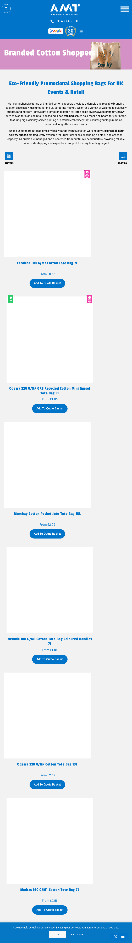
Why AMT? (40, 870)
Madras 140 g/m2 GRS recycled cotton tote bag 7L (98, 738)
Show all (66, 801)
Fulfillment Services (40, 862)
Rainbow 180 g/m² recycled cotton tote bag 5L (34, 638)
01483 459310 (68, 21)
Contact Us (40, 866)
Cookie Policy (91, 892)
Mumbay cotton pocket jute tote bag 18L (34, 339)
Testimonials (91, 866)
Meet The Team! (40, 874)
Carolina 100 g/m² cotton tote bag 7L (34, 239)
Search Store (6, 8)
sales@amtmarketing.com (75, 850)
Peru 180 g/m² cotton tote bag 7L (97, 536)
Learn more (76, 934)
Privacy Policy (40, 884)
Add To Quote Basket (34, 257)
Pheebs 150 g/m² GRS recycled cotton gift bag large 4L (34, 738)
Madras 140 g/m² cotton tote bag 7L (97, 436)
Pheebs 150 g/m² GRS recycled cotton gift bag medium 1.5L (97, 638)
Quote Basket (81, 31)
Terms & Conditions (40, 892)
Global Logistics (40, 858)
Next (84, 788)
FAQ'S (91, 862)
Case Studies (41, 878)
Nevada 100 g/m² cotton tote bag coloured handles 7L (97, 339)
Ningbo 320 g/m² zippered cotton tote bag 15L (34, 538)
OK (57, 934)
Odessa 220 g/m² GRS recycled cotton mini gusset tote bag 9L (97, 239)
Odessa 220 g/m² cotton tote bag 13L (34, 436)
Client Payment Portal (91, 884)
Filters (9, 156)
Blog (91, 858)
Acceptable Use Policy (91, 888)
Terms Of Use (40, 888)
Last (95, 788)
